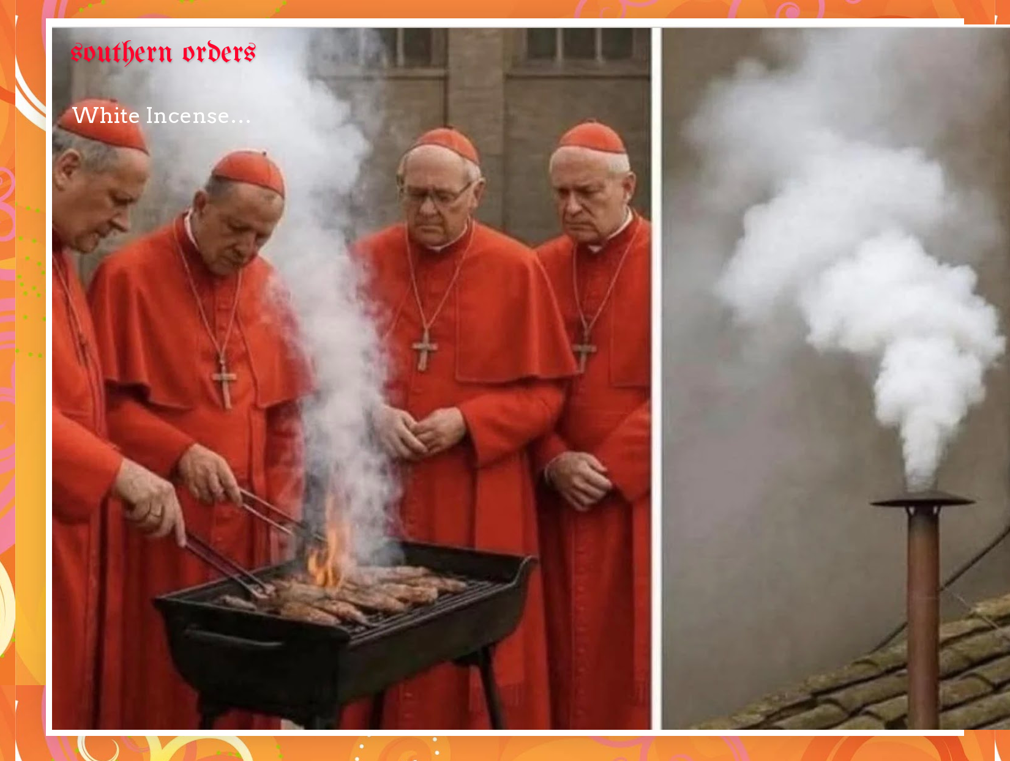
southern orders (163, 54)
